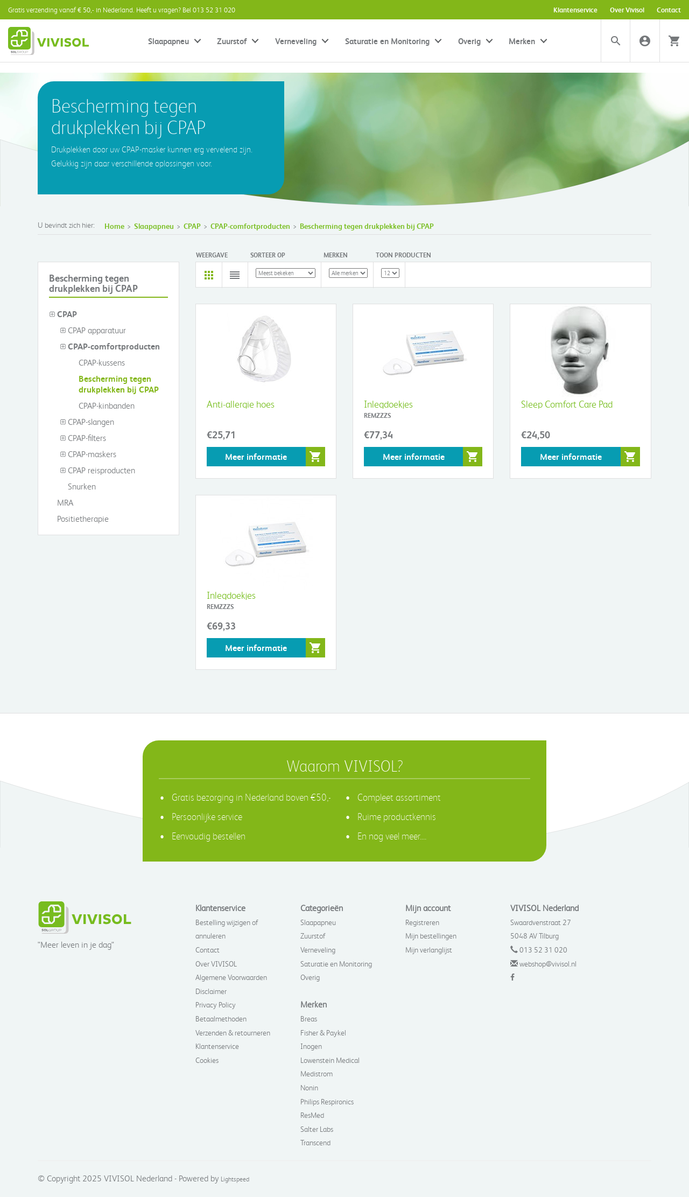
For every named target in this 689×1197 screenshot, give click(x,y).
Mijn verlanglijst (428, 949)
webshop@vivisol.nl (547, 963)
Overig (469, 41)
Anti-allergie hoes (241, 403)
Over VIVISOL (216, 963)
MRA (61, 502)
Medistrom (316, 1073)
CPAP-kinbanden (103, 405)
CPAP (192, 226)
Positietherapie (79, 518)
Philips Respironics (327, 1101)
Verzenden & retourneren (232, 1032)
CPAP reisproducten (97, 470)
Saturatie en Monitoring (387, 41)
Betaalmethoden (221, 1018)
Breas (308, 1018)
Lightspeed (235, 1179)
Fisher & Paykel (323, 1032)
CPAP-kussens (98, 362)
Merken (522, 41)
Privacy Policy (215, 1004)
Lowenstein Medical (330, 1060)
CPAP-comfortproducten (250, 226)
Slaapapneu (168, 41)
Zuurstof (232, 41)
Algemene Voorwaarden (231, 977)
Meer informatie (256, 456)
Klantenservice (575, 10)
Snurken (78, 486)
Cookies (207, 1060)
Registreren (422, 922)
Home (114, 226)
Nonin (309, 1087)
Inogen (311, 1046)
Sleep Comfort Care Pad (567, 403)
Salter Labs (316, 1128)
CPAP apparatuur (93, 330)
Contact (669, 10)
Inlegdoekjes (388, 403)
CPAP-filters (83, 437)
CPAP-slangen (87, 421)
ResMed (312, 1114)
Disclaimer (211, 991)
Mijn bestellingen (430, 935)
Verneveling (296, 41)
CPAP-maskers (88, 454)
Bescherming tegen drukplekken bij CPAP (367, 226)
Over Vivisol (627, 10)
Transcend (315, 1142)
